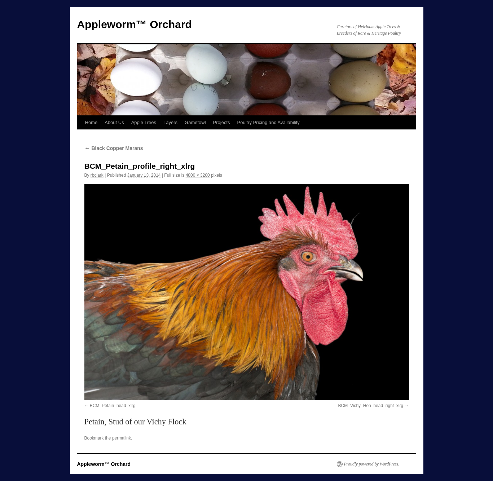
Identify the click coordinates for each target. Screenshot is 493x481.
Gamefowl (195, 122)
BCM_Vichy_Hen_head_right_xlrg (371, 405)
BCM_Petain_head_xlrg (113, 405)
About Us (114, 122)
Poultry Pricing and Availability (268, 122)
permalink (121, 438)
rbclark (97, 175)
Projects (221, 122)
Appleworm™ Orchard (134, 24)
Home (91, 122)
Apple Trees (143, 122)
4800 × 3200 (198, 175)
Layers (170, 122)
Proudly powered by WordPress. (372, 464)
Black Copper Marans (113, 148)
